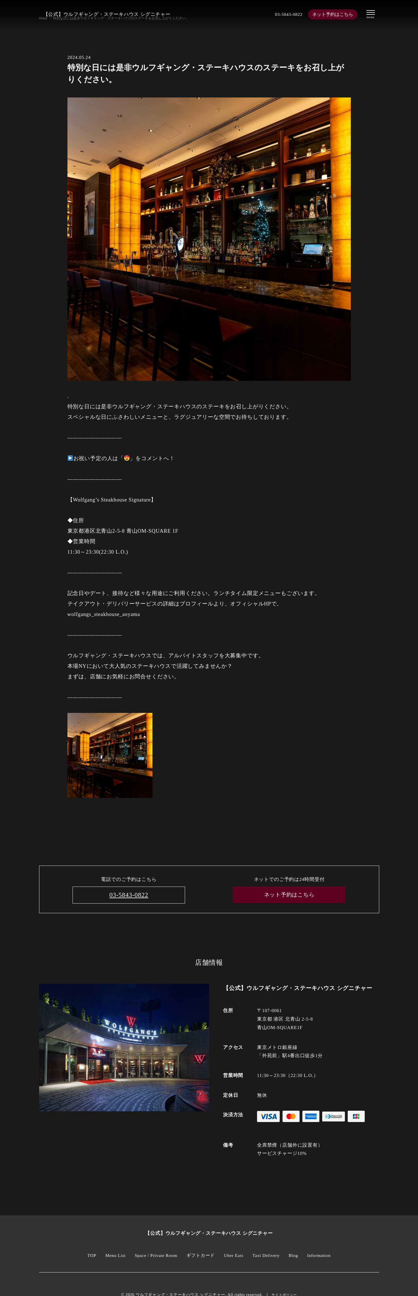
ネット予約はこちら (331, 14)
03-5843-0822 (284, 14)
